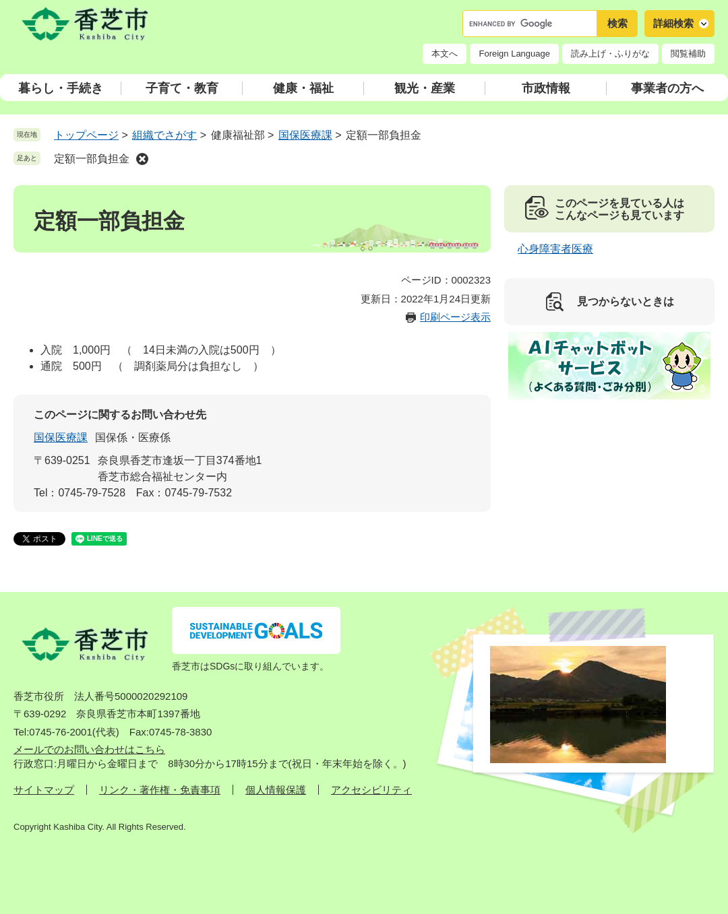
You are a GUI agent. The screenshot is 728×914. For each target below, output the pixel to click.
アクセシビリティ (371, 789)
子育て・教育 (182, 88)
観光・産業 (424, 88)
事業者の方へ (667, 88)
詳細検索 (673, 23)
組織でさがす (164, 135)
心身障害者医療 (555, 249)
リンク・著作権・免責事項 (159, 789)
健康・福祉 (303, 88)
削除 (142, 159)
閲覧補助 (688, 53)
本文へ (444, 53)
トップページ (86, 135)
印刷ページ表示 (455, 317)
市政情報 (546, 88)
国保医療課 (305, 135)
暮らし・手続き (60, 88)
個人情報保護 (275, 789)
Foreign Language (514, 53)
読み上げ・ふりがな (610, 53)
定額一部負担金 (91, 158)
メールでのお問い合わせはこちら (89, 749)
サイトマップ (43, 789)
